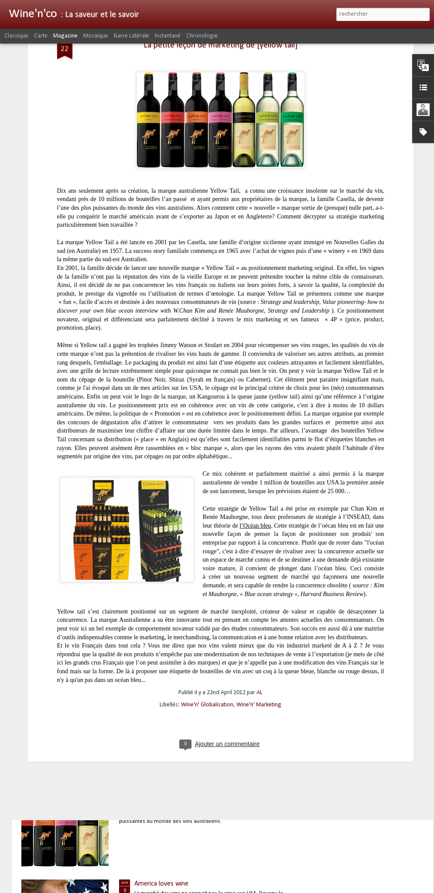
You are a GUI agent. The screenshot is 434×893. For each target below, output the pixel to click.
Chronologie (202, 36)
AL (259, 627)
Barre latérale (131, 36)
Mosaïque (95, 36)
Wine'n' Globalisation (207, 640)
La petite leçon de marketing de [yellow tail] (196, 784)
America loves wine (161, 883)
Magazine (65, 36)
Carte (41, 36)
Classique (16, 36)
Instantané (168, 36)
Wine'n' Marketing (258, 640)
